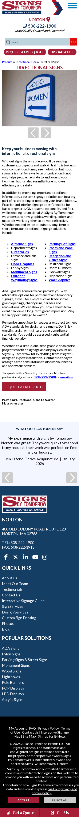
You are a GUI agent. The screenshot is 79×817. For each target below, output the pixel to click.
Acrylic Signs (12, 699)
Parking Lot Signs (62, 244)
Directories (20, 252)
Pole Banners (13, 682)
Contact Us (11, 595)
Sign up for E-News (52, 736)
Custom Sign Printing (19, 617)
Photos (8, 623)
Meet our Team (15, 583)
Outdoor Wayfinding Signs (24, 278)
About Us (9, 578)
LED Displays (13, 693)
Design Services (15, 612)
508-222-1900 (39, 25)
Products (8, 62)
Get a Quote (20, 812)
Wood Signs (11, 671)
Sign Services (12, 606)
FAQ (32, 728)
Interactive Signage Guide (23, 600)
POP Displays (13, 688)
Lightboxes (11, 676)
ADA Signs (10, 648)
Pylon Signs (11, 654)
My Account (18, 728)
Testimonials (12, 589)
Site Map (29, 736)
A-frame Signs (22, 244)
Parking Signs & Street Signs (25, 659)
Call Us (59, 812)
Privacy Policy (48, 728)
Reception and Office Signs (60, 258)
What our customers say (39, 429)
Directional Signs (27, 62)
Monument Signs (24, 272)
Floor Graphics (22, 264)
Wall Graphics (59, 280)
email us (66, 377)
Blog (5, 629)
